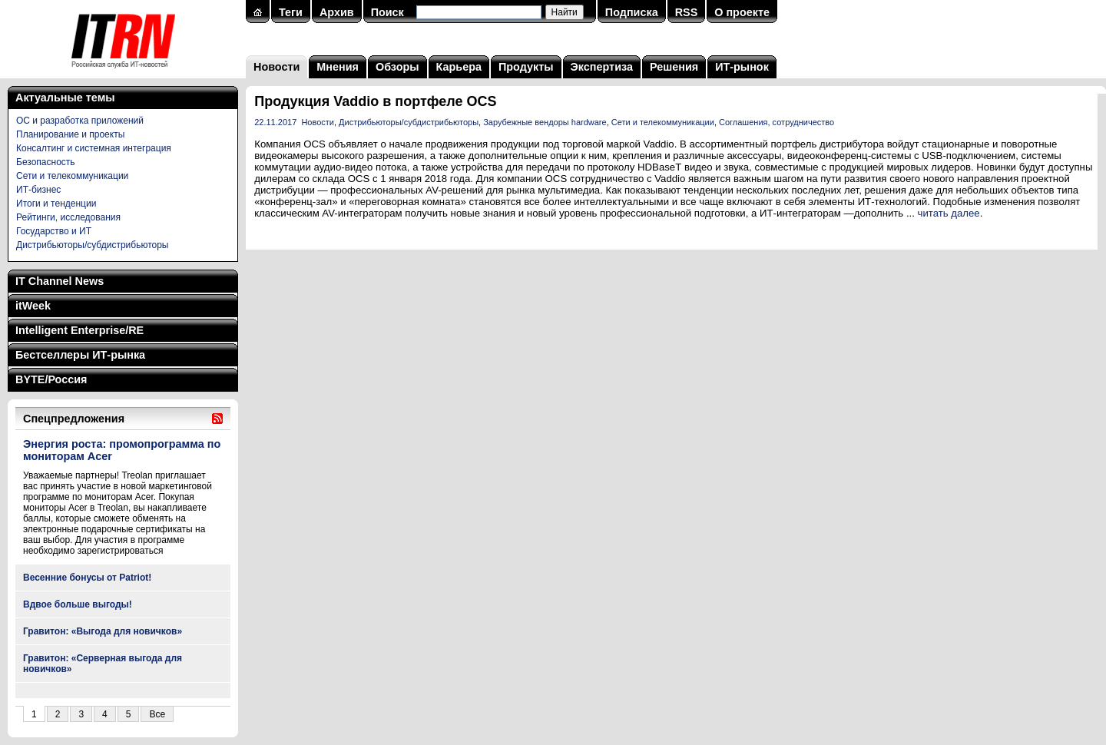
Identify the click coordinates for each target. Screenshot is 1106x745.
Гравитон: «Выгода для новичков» (102, 631)
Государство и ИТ (53, 231)
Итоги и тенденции (56, 203)
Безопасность (45, 162)
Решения (674, 67)
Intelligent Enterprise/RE (79, 330)
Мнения (337, 67)
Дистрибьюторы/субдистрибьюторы (92, 245)
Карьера (459, 67)
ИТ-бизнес (38, 189)
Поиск (387, 12)
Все (157, 714)
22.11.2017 (275, 122)
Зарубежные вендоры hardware (544, 122)
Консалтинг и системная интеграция (93, 148)
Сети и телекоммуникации (72, 176)
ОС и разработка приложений (80, 120)
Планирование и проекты (70, 134)
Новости (276, 67)
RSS (686, 12)
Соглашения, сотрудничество (776, 122)
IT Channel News (59, 281)
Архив (337, 12)
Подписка (631, 12)
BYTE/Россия (51, 379)
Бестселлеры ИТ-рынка (80, 355)
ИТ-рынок (742, 67)
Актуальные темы (65, 97)
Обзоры (397, 67)
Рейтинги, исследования (68, 217)
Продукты (526, 67)
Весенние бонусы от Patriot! (87, 577)
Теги (291, 12)
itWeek (33, 306)
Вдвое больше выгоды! (77, 604)
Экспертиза (602, 67)
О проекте (742, 12)
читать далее (949, 213)
